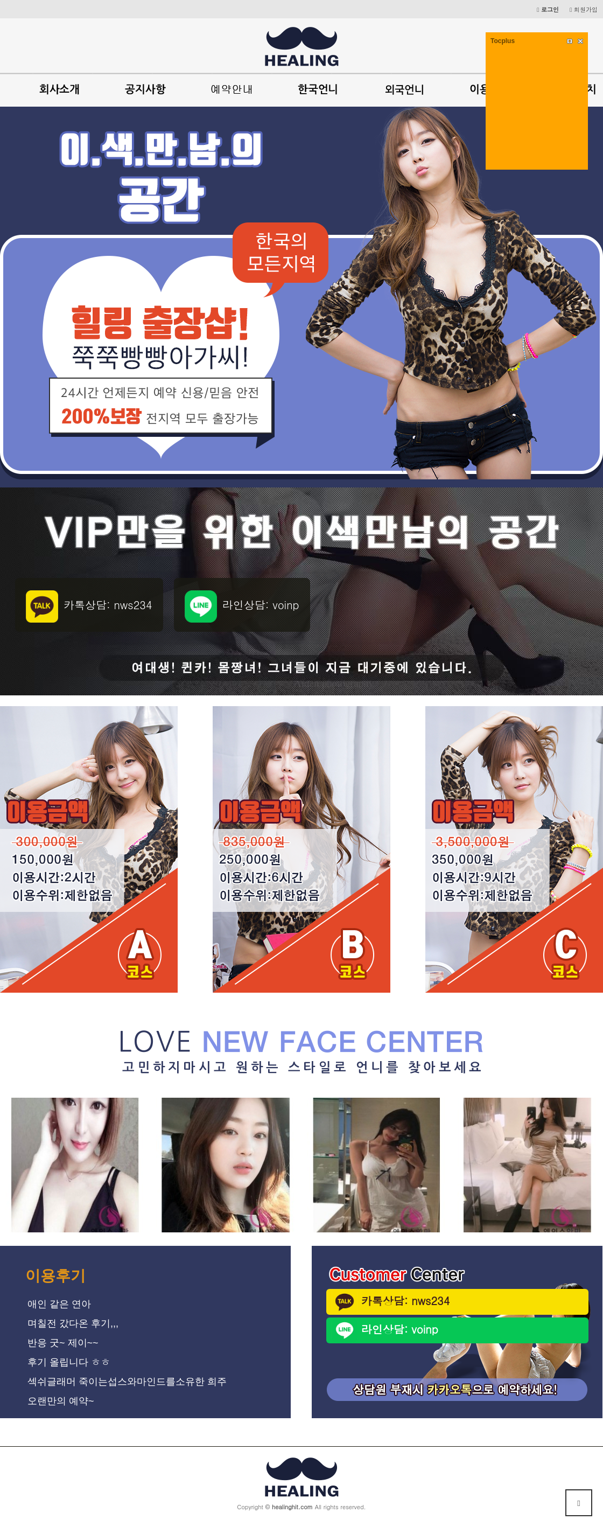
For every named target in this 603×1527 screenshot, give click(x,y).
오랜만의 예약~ (60, 1401)
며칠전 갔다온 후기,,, (72, 1323)
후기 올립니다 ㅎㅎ (68, 1362)
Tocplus (502, 41)
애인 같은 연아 (59, 1304)
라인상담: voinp (385, 1330)
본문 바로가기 (0, 0)
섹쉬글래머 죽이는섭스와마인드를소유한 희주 (127, 1381)
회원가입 (584, 9)
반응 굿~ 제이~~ (63, 1342)
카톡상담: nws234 (391, 1302)
